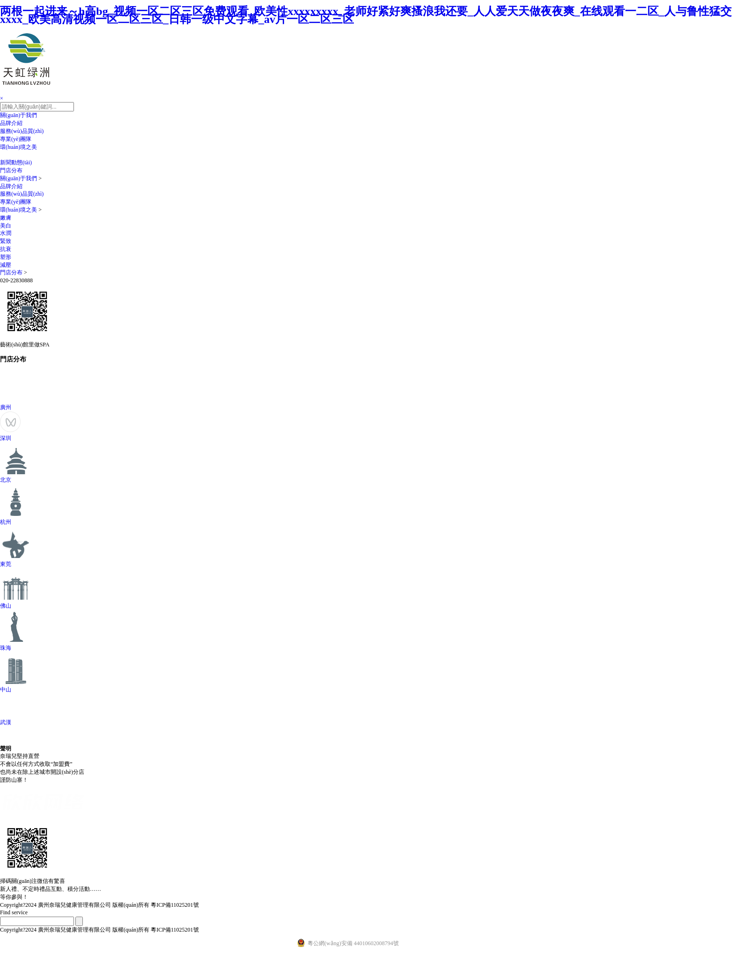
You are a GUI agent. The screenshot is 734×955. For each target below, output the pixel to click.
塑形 (5, 257)
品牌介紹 (11, 123)
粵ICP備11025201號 (174, 905)
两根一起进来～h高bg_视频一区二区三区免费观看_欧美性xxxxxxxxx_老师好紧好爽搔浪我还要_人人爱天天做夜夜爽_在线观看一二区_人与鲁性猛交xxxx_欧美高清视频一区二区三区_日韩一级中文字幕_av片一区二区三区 (366, 15)
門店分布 (11, 170)
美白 (5, 225)
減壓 (5, 265)
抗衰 (5, 249)
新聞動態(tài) (16, 162)
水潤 (5, 233)
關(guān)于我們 (18, 115)
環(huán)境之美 (18, 147)
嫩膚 (5, 217)
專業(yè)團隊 (15, 139)
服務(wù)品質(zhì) (22, 131)
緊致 (5, 241)
